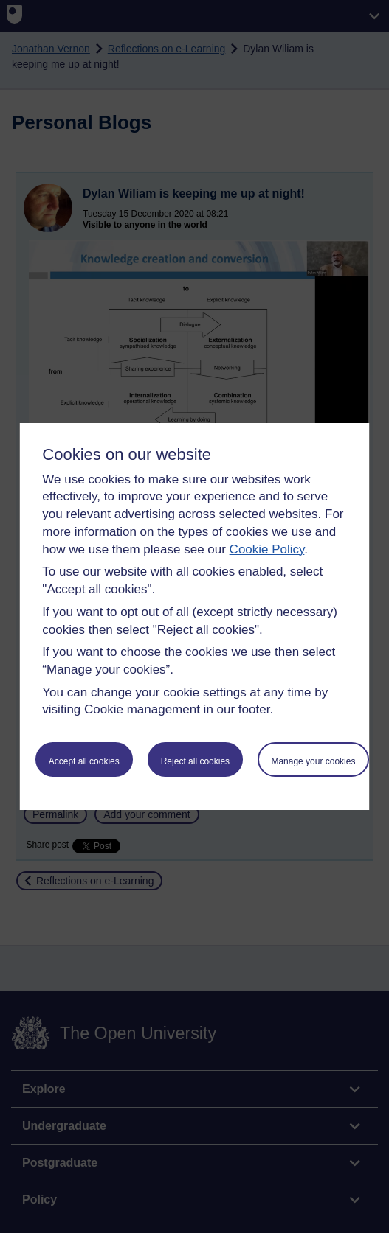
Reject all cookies (195, 761)
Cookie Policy (267, 549)
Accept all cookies (84, 761)
